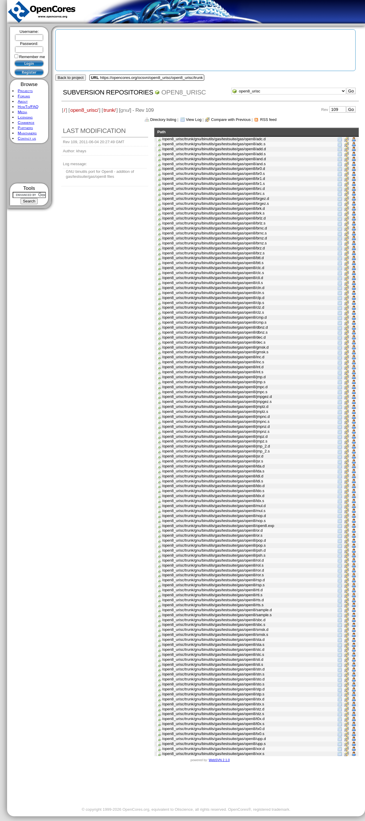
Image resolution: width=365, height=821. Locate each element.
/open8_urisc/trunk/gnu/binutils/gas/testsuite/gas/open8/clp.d (213, 297)
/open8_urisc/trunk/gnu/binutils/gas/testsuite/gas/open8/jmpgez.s (217, 401)
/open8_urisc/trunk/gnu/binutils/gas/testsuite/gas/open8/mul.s (213, 511)
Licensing (25, 117)
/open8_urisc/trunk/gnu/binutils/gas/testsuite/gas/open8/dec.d (214, 337)
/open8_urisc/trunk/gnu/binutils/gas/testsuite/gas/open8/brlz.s (213, 223)
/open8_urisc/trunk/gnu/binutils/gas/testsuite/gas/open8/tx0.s (213, 734)
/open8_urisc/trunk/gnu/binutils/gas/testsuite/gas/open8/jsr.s (212, 461)
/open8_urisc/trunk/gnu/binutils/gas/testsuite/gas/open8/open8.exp (218, 525)
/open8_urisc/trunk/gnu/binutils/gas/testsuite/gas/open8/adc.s (213, 144)
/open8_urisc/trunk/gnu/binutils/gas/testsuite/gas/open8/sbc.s (213, 624)
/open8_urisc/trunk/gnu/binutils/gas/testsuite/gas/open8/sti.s (212, 664)
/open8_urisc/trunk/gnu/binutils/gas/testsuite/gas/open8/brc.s (213, 193)
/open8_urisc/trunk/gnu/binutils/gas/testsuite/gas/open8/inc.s (213, 362)
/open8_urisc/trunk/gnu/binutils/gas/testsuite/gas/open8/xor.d (213, 748)
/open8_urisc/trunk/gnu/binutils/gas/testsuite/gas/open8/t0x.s (213, 724)
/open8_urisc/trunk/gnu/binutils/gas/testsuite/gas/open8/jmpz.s (214, 441)
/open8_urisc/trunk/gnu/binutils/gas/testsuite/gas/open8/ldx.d (213, 496)
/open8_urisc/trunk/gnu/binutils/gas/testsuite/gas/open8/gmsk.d (215, 347)
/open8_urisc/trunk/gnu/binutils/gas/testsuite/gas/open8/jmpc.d (214, 387)
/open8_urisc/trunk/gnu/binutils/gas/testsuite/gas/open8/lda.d (213, 466)
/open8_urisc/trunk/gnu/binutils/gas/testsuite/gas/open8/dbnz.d (215, 327)
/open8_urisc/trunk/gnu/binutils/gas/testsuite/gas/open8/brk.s (213, 213)
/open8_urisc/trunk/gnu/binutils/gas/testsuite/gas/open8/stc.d (213, 649)
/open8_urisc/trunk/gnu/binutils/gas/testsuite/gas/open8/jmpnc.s (215, 421)
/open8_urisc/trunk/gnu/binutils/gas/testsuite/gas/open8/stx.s (213, 704)
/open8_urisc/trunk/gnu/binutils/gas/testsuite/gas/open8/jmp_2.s (215, 451)
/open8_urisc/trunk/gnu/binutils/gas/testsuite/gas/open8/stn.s (213, 674)
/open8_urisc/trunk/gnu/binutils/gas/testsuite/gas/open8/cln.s (213, 292)
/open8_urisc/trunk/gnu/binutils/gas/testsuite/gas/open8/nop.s (214, 520)
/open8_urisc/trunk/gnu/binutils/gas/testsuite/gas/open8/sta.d (213, 639)
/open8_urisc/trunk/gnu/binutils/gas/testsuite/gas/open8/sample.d (217, 610)
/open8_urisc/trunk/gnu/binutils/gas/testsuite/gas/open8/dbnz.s (214, 332)
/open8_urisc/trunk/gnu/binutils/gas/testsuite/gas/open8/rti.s (212, 595)
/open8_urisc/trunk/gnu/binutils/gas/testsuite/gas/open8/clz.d (213, 307)
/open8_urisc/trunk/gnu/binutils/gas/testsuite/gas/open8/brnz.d (214, 238)
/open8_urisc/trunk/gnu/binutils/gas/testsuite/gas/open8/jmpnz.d (215, 426)
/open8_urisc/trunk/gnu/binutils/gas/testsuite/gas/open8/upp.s (214, 743)
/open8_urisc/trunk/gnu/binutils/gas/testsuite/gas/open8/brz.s (213, 253)
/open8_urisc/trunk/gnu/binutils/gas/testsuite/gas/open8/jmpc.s (214, 392)
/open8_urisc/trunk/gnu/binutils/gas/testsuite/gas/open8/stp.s (213, 694)
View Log (193, 119)
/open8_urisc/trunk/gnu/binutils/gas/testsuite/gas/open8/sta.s (213, 644)
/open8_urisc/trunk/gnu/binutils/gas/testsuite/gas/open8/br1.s (213, 183)
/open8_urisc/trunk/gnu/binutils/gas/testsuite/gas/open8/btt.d (213, 258)
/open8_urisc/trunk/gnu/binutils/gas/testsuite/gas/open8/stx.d (213, 699)
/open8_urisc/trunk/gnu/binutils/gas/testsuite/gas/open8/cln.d (213, 288)
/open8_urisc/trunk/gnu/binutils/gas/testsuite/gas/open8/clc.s (213, 273)
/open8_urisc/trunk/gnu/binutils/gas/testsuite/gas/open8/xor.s (213, 753)
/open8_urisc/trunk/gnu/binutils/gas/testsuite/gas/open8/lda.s (213, 471)
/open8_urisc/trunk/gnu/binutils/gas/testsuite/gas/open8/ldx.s (213, 501)
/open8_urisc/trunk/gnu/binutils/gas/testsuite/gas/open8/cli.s (212, 283)
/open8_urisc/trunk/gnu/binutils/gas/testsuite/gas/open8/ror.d (213, 570)
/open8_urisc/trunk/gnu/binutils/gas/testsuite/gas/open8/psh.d (214, 550)
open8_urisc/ (84, 110)
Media (22, 112)
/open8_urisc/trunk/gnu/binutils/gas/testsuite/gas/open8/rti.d (212, 590)
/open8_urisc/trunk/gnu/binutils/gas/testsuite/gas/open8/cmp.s (214, 322)
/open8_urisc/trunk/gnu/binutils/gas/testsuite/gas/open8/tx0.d (213, 729)
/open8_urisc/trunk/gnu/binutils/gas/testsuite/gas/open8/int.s (212, 372)
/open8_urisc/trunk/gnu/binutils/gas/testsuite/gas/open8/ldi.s (212, 481)
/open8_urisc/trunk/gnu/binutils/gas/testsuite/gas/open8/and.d (214, 159)
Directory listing (163, 119)
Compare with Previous (230, 119)
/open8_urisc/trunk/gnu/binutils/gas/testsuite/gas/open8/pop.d (214, 540)
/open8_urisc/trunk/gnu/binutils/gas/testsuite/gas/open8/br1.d (213, 178)
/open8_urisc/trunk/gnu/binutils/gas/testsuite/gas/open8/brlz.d (214, 218)
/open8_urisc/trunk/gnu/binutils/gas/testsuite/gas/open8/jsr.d (212, 456)
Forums (24, 96)
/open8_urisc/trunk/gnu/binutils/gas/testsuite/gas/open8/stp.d (213, 689)
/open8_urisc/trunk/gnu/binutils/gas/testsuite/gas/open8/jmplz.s (215, 411)
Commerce (26, 122)
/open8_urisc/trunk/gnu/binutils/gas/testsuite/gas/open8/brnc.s (214, 233)
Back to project (70, 77)
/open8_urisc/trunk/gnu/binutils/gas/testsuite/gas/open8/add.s (214, 154)
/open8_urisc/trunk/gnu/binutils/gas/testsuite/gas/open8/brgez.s (215, 203)
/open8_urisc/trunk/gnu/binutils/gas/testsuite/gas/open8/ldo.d (213, 486)
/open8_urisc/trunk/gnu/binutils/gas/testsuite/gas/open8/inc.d (213, 357)
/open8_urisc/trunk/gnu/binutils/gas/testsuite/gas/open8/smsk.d (215, 629)
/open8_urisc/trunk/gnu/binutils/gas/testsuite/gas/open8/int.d (212, 367)
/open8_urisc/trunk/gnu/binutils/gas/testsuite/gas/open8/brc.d (213, 188)
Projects (25, 91)
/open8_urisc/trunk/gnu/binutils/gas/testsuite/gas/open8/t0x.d (213, 719)
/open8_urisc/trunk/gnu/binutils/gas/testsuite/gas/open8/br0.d (213, 168)
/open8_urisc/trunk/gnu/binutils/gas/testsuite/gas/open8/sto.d (213, 679)
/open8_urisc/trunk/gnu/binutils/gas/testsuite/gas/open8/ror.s (213, 575)
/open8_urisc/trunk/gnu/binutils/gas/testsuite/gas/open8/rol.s (212, 565)
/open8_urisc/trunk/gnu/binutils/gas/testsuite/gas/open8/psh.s (213, 555)
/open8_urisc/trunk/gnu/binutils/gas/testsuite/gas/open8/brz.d (213, 248)
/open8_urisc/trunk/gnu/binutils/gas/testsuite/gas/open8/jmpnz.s (215, 431)
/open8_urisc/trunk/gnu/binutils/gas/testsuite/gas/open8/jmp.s (213, 382)
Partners (25, 128)
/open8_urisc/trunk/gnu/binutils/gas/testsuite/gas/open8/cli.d (212, 278)
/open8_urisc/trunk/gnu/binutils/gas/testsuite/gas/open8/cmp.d (214, 317)
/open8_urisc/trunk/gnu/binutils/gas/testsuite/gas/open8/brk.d (213, 208)
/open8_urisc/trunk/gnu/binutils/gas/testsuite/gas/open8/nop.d (214, 515)
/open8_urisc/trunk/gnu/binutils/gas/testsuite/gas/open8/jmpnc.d (215, 416)
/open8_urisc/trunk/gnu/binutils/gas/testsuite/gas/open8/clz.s (213, 312)
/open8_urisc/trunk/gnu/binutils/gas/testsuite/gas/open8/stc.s (213, 654)
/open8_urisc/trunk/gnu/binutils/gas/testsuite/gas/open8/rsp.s (213, 585)
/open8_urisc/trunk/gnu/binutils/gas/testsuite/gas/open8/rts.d (213, 600)
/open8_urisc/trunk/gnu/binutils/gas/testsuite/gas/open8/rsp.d (213, 580)
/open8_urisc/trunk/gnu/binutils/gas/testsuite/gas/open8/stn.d (213, 669)
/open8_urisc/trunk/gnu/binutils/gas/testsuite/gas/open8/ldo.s (213, 491)
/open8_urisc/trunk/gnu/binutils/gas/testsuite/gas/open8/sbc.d (213, 620)
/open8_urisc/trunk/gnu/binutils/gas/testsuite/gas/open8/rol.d (213, 560)
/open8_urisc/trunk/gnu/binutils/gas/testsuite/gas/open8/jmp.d (214, 377)
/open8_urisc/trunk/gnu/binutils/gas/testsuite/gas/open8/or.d (212, 530)
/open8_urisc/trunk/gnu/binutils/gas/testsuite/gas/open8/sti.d (212, 659)
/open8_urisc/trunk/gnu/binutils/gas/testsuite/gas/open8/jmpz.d (214, 436)
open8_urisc (183, 92)
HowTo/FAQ (28, 106)
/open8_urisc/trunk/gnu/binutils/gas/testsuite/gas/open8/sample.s (217, 615)
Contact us (27, 138)
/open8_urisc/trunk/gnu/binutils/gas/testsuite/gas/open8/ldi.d (212, 476)
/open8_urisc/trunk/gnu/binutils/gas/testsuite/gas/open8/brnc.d (214, 228)
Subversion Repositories (108, 92)
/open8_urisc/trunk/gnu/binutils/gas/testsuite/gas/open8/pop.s (214, 545)
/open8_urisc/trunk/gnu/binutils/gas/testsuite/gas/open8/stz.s (213, 714)
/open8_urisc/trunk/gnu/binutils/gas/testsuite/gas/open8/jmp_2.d (216, 446)
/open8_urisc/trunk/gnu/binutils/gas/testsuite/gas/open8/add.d (214, 149)
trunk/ (109, 110)
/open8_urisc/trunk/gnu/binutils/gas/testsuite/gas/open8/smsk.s (215, 634)
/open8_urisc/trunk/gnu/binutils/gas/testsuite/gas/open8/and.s (214, 164)
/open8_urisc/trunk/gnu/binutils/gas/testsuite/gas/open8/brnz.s (214, 243)
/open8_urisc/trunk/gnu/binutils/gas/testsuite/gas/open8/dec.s (213, 342)
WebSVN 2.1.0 (219, 760)
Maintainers (27, 133)
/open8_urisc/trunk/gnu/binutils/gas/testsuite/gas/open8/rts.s (212, 605)
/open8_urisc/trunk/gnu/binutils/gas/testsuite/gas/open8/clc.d (213, 268)
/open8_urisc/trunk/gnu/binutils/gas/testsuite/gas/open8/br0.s (213, 173)
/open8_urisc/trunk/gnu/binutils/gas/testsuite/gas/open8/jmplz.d (215, 406)
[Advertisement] (29, 163)
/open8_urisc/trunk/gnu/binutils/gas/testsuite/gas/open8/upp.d (214, 738)
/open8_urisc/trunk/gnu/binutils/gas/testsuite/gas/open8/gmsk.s (215, 352)
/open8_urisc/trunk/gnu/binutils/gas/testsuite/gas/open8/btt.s (212, 263)
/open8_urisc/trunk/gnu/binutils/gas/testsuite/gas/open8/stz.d (213, 709)
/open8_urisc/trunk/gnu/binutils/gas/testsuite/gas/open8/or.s (212, 535)
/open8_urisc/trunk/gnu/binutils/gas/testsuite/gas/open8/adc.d (214, 139)
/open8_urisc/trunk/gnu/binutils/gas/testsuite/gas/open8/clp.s (213, 302)
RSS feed (268, 119)
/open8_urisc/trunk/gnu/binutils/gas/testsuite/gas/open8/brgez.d (215, 198)
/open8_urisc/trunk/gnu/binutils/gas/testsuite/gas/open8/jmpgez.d (217, 396)
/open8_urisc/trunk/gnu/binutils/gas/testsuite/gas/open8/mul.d (214, 506)
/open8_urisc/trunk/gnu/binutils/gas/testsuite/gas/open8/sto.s (213, 684)
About (23, 101)
